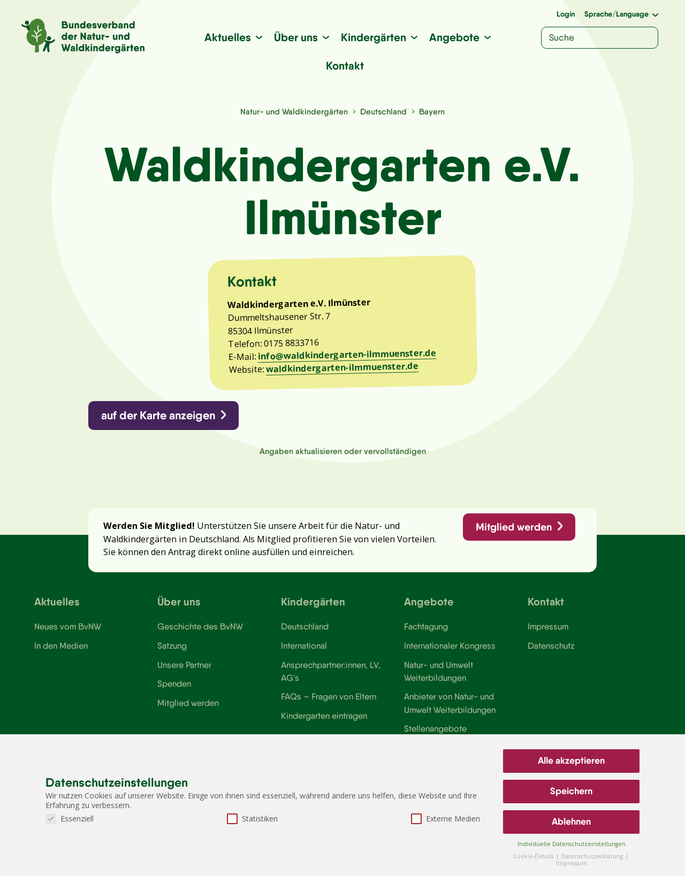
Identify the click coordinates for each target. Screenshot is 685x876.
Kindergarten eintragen (324, 715)
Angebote (454, 37)
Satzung (172, 645)
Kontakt (345, 65)
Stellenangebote (435, 728)
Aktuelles (227, 37)
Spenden (174, 683)
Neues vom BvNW (67, 626)
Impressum (548, 626)
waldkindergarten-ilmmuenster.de (342, 367)
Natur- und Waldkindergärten (294, 111)
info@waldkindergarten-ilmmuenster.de (347, 355)
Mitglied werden (514, 526)
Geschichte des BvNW (200, 626)
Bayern (432, 111)
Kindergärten (373, 37)
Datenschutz (551, 645)
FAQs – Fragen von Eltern (328, 696)
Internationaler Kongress (450, 645)
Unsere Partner (184, 664)
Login (566, 14)
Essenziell (69, 818)
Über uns (296, 37)
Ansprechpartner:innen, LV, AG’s (330, 671)
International (304, 645)
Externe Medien (445, 818)
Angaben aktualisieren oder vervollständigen (343, 451)
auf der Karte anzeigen (158, 415)
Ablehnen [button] (571, 821)
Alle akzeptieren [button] (571, 760)
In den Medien (61, 645)
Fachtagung (426, 626)
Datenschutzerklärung (593, 856)
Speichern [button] (571, 791)
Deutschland (383, 111)
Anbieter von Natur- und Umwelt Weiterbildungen (450, 702)
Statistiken (252, 818)
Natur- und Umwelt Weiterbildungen (438, 671)
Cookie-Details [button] (534, 856)
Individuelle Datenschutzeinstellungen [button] (571, 844)
